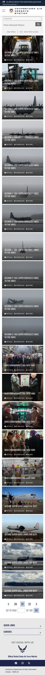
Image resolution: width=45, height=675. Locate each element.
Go (36, 610)
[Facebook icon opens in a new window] (16, 663)
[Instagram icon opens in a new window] (22, 663)
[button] (10, 4)
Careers (8, 631)
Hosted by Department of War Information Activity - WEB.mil (20, 670)
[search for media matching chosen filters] (38, 24)
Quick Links (9, 625)
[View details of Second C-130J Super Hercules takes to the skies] (22, 49)
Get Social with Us (22, 642)
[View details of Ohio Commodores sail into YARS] (22, 359)
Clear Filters (11, 32)
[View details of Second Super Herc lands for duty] (22, 500)
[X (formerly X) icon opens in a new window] (29, 663)
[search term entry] (22, 18)
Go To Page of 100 (19, 611)
